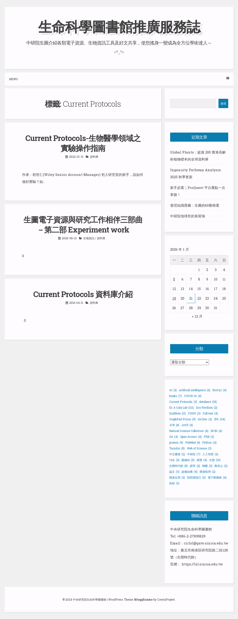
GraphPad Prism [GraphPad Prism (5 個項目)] (182, 419)
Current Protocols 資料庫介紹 (82, 294)
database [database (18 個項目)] (208, 402)
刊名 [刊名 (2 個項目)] (174, 460)
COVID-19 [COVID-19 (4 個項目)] (193, 396)
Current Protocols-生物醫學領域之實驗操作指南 (83, 143)
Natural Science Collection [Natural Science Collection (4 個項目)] (188, 431)
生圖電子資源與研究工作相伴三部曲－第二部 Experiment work (82, 224)
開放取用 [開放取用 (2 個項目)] (207, 471)
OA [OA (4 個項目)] (173, 436)
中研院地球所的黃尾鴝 (187, 216)
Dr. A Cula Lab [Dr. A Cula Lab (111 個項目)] (181, 407)
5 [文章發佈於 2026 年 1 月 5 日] (174, 279)
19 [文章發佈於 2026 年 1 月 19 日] (174, 298)
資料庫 (94, 156)
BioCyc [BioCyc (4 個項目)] (219, 390)
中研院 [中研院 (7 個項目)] (193, 454)
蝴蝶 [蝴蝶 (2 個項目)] (207, 466)
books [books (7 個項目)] (175, 396)
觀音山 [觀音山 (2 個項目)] (221, 466)
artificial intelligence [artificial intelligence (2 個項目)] (194, 390)
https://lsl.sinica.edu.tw (202, 564)
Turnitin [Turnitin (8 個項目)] (177, 448)
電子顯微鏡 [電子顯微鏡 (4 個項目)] (217, 477)
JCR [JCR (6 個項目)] (174, 425)
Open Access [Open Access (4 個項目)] (191, 436)
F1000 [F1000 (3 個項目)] (194, 413)
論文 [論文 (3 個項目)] (174, 471)
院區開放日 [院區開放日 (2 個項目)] (196, 477)
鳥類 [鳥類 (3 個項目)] (174, 483)
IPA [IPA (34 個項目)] (219, 419)
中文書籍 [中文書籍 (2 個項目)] (177, 454)
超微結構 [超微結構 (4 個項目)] (190, 471)
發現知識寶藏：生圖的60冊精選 (194, 205)
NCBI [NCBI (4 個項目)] (216, 431)
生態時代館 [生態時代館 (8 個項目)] (178, 466)
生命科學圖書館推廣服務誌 (119, 26)
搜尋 (223, 103)
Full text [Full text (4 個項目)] (210, 413)
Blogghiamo (143, 599)
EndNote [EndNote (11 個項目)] (177, 413)
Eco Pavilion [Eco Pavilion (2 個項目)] (206, 407)
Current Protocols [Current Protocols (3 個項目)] (183, 402)
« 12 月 (197, 316)
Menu (119, 79)
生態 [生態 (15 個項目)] (215, 460)
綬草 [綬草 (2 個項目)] (195, 466)
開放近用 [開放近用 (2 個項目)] (177, 477)
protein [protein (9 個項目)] (176, 442)
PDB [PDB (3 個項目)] (209, 436)
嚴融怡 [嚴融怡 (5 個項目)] (188, 460)
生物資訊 (88, 238)
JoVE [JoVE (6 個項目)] (187, 425)
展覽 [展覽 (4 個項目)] (202, 460)
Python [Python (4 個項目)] (209, 442)
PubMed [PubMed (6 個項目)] (192, 442)
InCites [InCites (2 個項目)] (205, 419)
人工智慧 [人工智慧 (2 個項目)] (210, 454)
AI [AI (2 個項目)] (173, 390)
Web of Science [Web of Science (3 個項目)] (199, 448)
